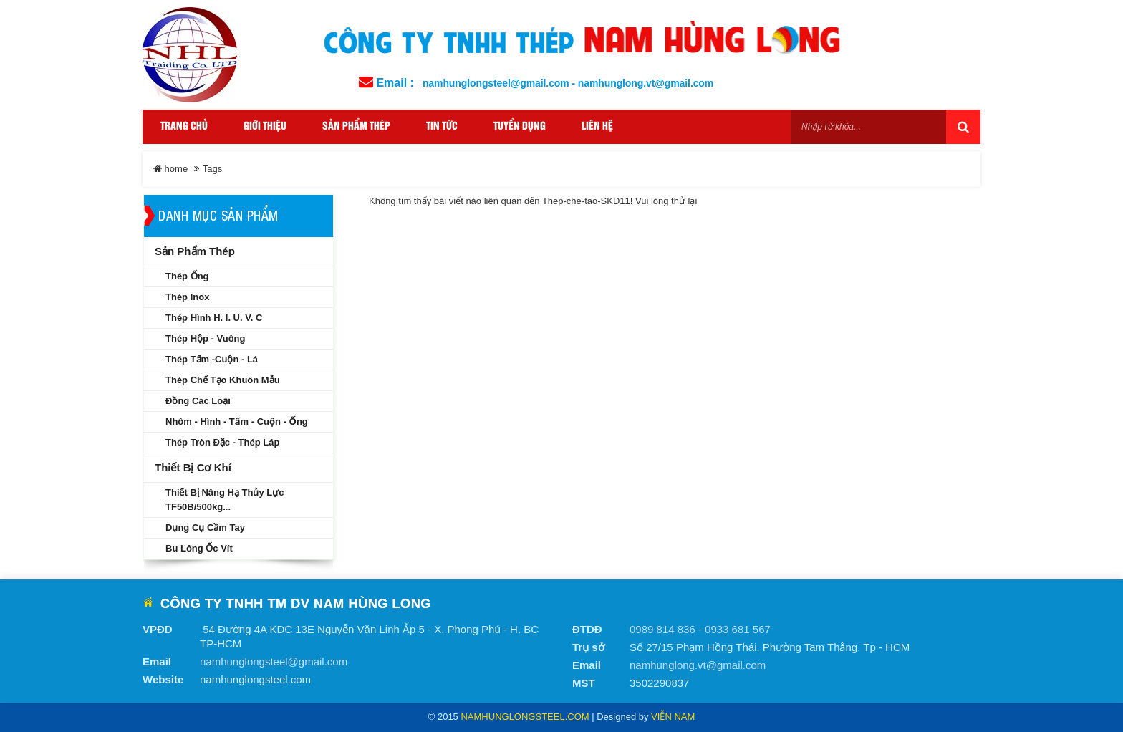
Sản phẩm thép (195, 251)
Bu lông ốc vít (199, 548)
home (170, 168)
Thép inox (187, 297)
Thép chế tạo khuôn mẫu (222, 380)
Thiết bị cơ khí (193, 467)
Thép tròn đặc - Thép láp (222, 442)
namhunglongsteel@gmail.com (273, 661)
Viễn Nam (673, 716)
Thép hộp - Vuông (205, 338)
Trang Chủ (184, 126)
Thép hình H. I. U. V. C (213, 317)
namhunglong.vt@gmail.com (698, 665)
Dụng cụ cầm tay (205, 527)
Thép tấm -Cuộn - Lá (211, 359)
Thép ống (187, 276)
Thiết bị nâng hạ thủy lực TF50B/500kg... (224, 499)
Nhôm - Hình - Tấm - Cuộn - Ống (236, 421)
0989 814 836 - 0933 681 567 (700, 629)
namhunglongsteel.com (525, 716)
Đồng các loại (198, 400)
